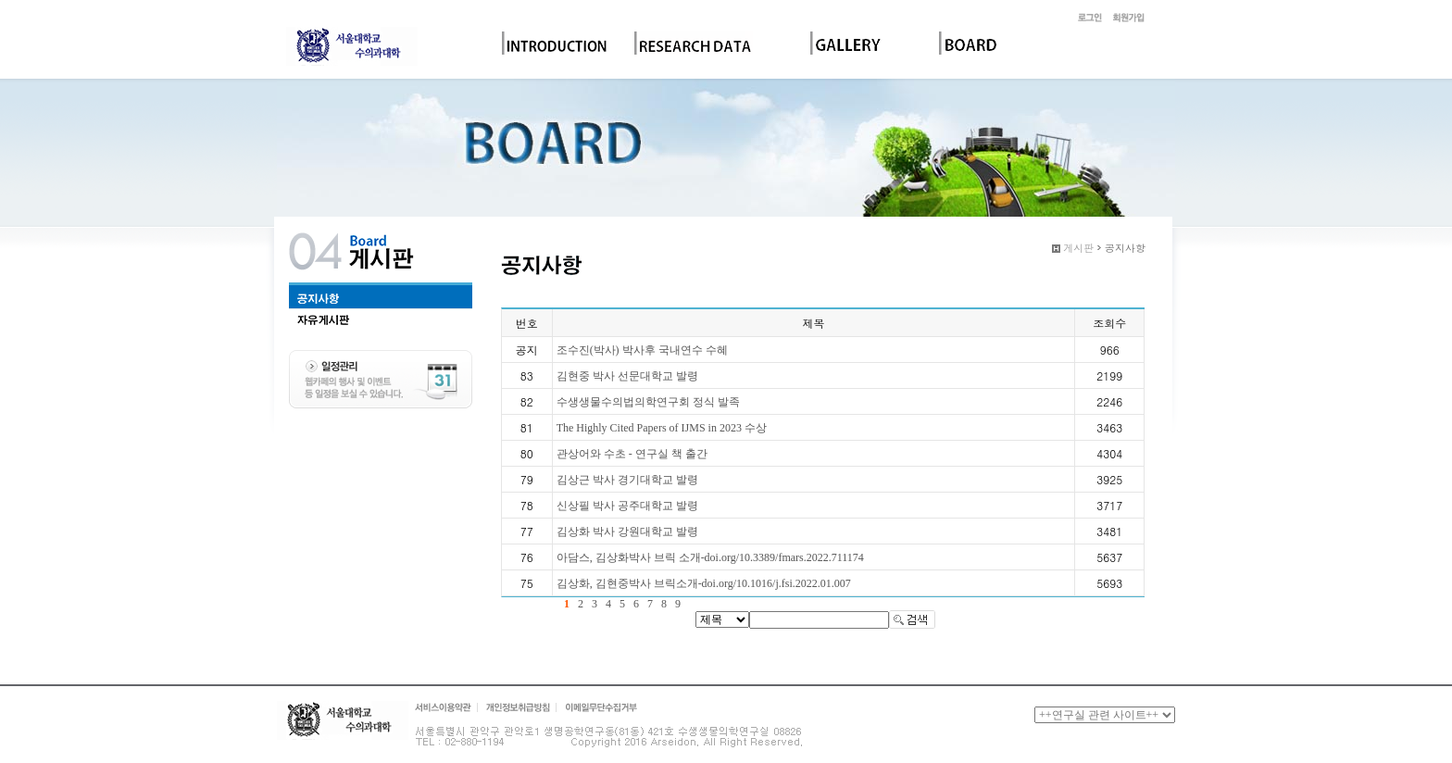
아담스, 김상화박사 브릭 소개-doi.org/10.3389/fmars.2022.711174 (710, 557)
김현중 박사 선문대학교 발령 (627, 375)
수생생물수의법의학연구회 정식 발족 (648, 401)
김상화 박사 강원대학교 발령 (627, 531)
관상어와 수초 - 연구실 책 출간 (632, 453)
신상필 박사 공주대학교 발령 (627, 505)
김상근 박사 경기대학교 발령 (627, 479)
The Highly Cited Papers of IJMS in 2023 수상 (662, 427)
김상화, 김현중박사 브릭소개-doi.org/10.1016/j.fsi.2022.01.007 (704, 583)
